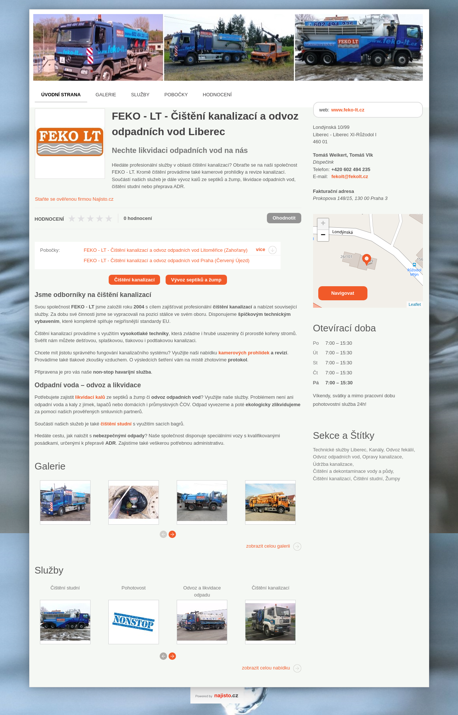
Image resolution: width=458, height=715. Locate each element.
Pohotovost (134, 588)
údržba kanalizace (333, 464)
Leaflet (414, 304)
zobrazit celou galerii (268, 546)
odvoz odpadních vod (336, 457)
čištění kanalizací (332, 478)
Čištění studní (65, 588)
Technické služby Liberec (340, 449)
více (260, 249)
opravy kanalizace (382, 457)
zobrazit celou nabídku (266, 668)
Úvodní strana (61, 94)
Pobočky (176, 94)
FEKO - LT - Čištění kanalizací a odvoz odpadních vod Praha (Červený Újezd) (167, 260)
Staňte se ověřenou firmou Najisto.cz (74, 199)
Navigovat (342, 293)
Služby (140, 94)
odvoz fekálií (400, 449)
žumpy (392, 478)
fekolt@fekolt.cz (350, 176)
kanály (376, 449)
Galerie (106, 94)
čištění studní (368, 478)
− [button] (322, 235)
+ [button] (322, 224)
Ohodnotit (283, 218)
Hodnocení (217, 94)
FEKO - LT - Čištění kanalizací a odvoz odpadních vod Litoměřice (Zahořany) (166, 250)
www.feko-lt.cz (347, 110)
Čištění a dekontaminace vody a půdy (353, 471)
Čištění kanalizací (270, 588)
